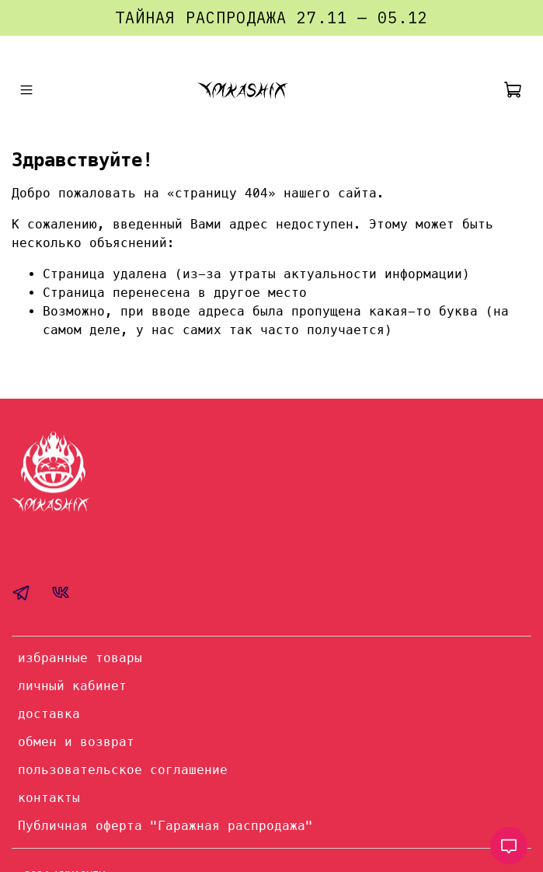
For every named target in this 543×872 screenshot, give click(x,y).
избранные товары (80, 658)
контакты (49, 797)
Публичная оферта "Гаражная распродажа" (165, 825)
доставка (49, 713)
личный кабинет (72, 685)
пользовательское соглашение (123, 769)
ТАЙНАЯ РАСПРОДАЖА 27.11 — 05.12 (271, 17)
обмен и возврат (76, 741)
